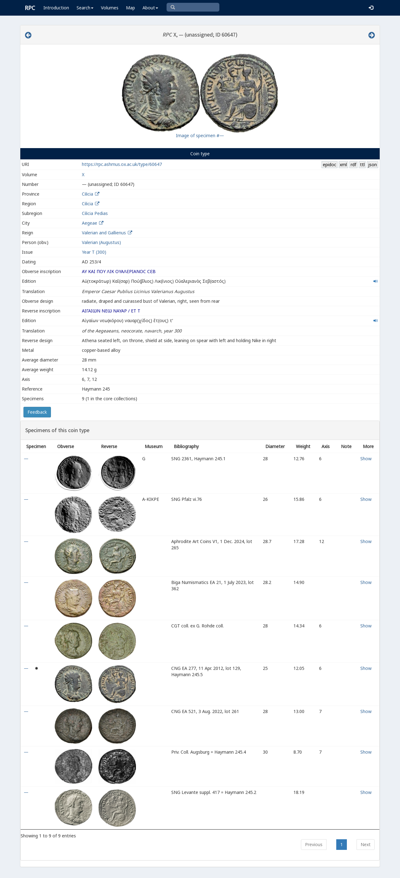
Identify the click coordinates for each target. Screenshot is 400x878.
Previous (313, 844)
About (150, 8)
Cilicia (87, 194)
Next (366, 844)
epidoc (329, 164)
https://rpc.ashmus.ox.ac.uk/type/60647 (122, 164)
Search (85, 8)
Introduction (56, 8)
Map (130, 8)
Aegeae (89, 223)
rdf (353, 164)
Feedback (37, 412)
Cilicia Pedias (95, 213)
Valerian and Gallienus (104, 233)
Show (366, 458)
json (372, 164)
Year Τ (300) (94, 252)
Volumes (109, 8)
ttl (362, 164)
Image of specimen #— (200, 135)
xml (343, 164)
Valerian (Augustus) (101, 242)
